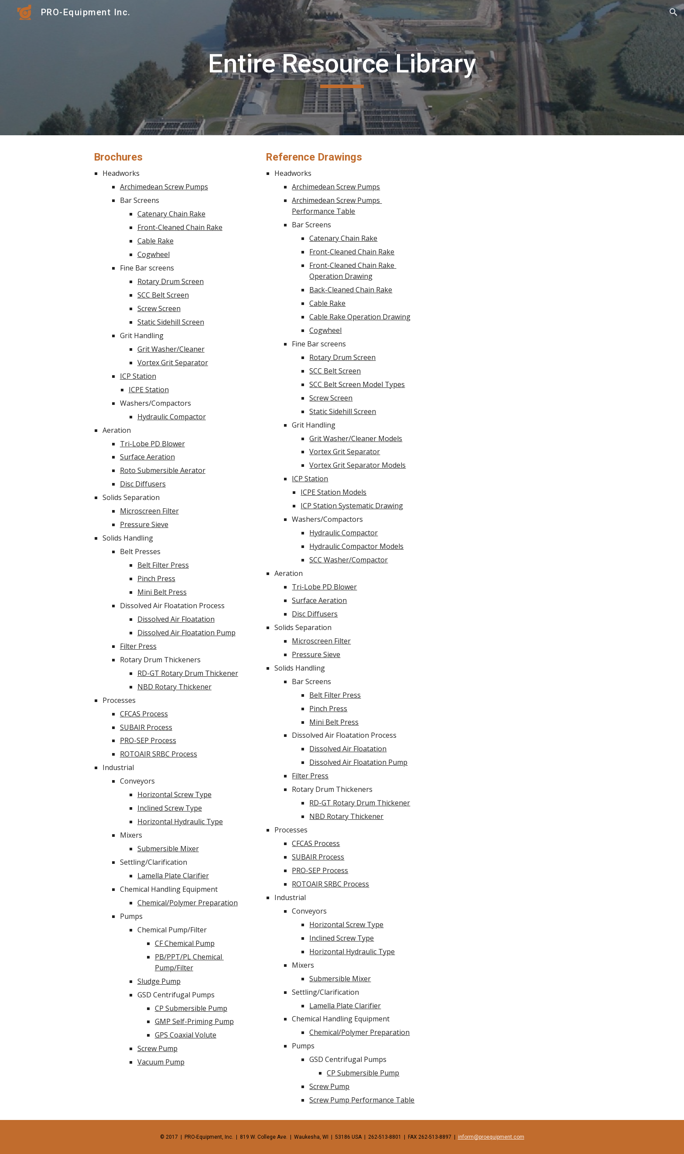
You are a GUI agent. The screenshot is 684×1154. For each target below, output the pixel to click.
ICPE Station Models (333, 492)
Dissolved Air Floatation (176, 619)
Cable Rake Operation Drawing (359, 317)
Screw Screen (159, 308)
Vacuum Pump (161, 1062)
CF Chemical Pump (185, 943)
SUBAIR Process (146, 727)
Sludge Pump (159, 981)
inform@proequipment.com (491, 1137)
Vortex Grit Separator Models (357, 465)
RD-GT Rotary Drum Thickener (187, 673)
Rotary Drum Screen (170, 281)
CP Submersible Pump (191, 1008)
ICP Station (138, 376)
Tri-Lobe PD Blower (152, 444)
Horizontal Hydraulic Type (180, 821)
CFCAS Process (144, 714)
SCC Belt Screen (163, 295)
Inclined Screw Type (169, 808)
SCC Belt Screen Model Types (357, 384)
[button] (673, 12)
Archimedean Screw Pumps (164, 187)
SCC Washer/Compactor (348, 560)
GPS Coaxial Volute (185, 1035)
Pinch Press (156, 578)
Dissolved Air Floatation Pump (186, 632)
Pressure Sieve (144, 524)
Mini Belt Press (162, 592)
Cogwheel (153, 254)
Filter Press (138, 646)
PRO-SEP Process (148, 740)
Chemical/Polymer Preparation (187, 902)
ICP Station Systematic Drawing (352, 505)
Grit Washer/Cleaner (171, 349)
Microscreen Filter (149, 511)
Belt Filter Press (163, 565)
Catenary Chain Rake (171, 214)
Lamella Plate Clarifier (173, 875)
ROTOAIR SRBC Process (158, 754)
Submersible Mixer (168, 848)
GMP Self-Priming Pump (194, 1021)
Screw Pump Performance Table (361, 1100)
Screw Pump (157, 1048)
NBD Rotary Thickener (174, 687)
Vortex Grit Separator (172, 362)
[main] (342, 68)
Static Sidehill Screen (170, 322)
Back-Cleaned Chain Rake (350, 289)
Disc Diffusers (143, 484)
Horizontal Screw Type (174, 794)
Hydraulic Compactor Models (356, 546)
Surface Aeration (147, 457)
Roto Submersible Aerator (162, 470)
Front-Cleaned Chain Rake (179, 227)
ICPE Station (149, 389)
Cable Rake (155, 241)
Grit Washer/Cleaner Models (355, 438)
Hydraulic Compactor (171, 416)
